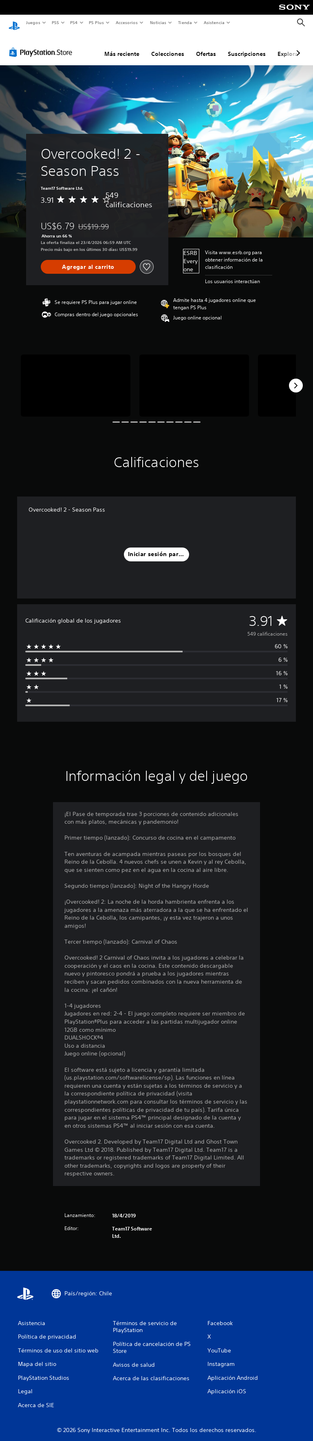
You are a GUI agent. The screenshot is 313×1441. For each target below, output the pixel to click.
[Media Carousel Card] (75, 377)
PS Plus (96, 22)
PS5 (56, 22)
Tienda (185, 22)
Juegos (33, 22)
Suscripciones (247, 46)
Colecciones (167, 46)
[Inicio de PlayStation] (14, 23)
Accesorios (127, 22)
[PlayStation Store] (42, 44)
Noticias (158, 22)
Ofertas (206, 46)
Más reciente (121, 46)
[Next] (296, 378)
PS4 (74, 22)
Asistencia (214, 22)
